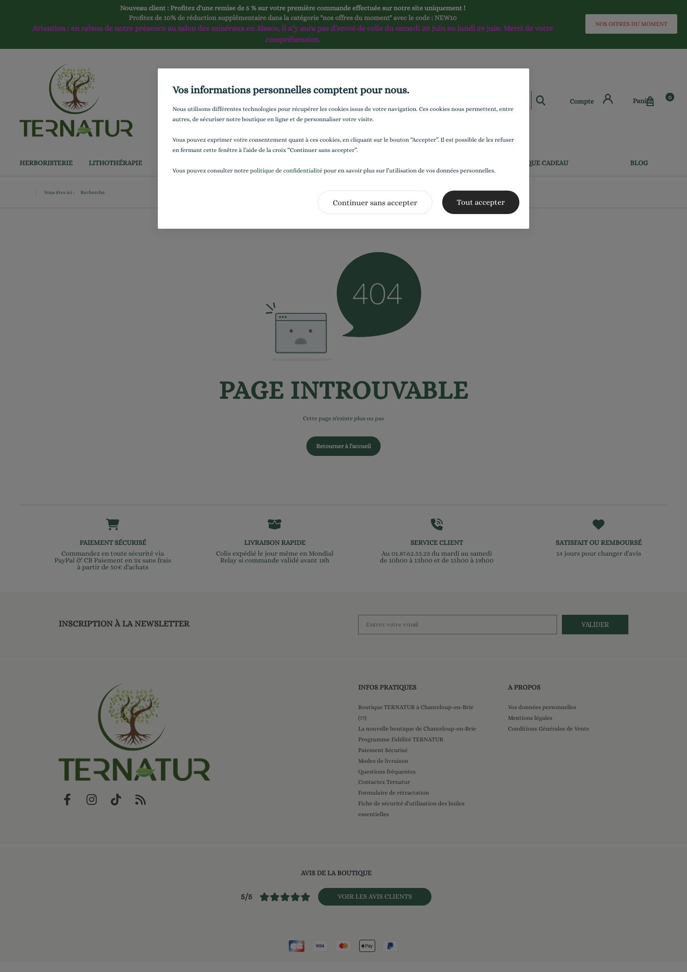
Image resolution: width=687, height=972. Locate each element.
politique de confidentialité (286, 170)
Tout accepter (481, 202)
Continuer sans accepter (375, 202)
